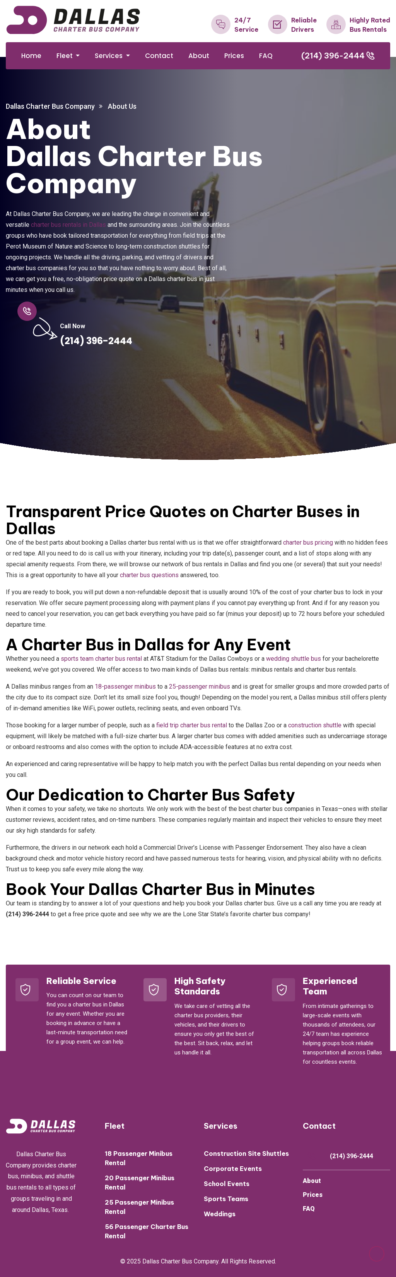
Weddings (220, 1214)
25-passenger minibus (199, 686)
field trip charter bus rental (191, 725)
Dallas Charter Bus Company (50, 106)
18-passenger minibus (125, 686)
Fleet (65, 55)
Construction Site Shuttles (246, 1153)
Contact (159, 55)
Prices (234, 55)
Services (109, 55)
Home (31, 55)
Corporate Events (233, 1168)
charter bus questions (149, 575)
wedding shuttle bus (293, 658)
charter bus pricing (308, 542)
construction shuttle (314, 725)
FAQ (266, 55)
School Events (226, 1184)
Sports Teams (226, 1199)
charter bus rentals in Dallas (68, 224)
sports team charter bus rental (101, 658)
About (198, 55)
